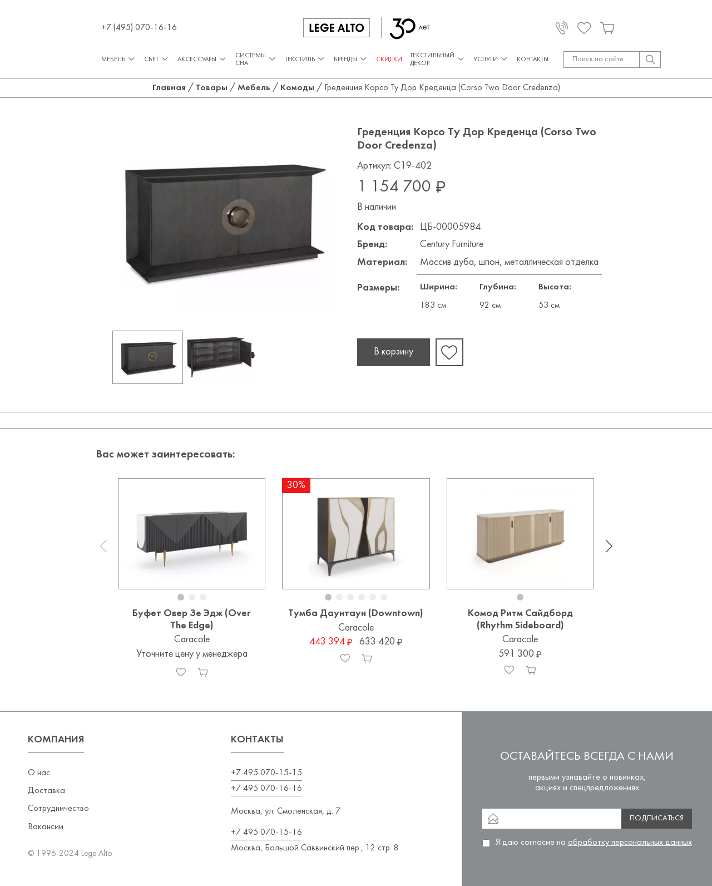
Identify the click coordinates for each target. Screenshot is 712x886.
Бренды (351, 59)
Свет (157, 59)
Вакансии (45, 827)
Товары (212, 87)
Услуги (491, 59)
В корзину (393, 352)
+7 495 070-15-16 (266, 832)
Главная (169, 87)
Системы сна (256, 59)
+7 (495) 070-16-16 (139, 27)
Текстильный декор (438, 59)
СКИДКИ (389, 59)
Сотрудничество (58, 808)
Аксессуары (202, 59)
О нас (39, 773)
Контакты (532, 59)
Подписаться (657, 818)
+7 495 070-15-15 (266, 773)
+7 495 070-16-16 (266, 788)
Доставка (46, 790)
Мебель (118, 59)
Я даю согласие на (594, 842)
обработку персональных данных (630, 842)
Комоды (297, 87)
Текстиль (305, 59)
